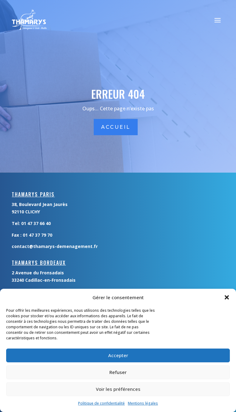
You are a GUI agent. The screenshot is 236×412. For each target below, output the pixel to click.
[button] (227, 297)
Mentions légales (143, 403)
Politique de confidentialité (101, 403)
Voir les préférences (118, 389)
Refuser (118, 372)
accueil (115, 127)
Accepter (118, 355)
